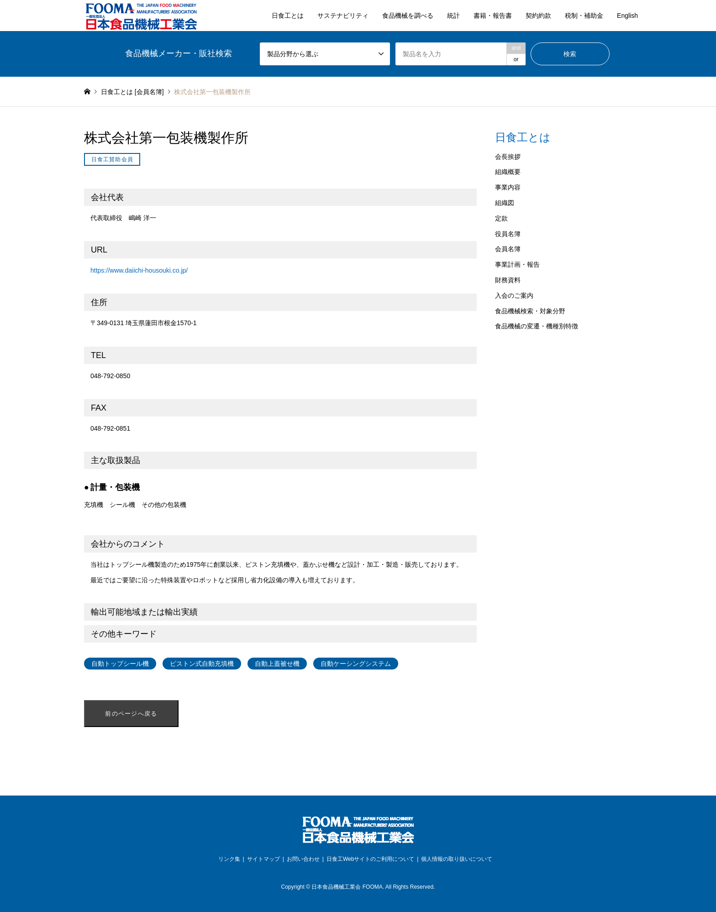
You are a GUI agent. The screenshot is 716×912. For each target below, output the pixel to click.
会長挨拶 (508, 156)
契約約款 (538, 15)
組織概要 (508, 171)
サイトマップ (263, 859)
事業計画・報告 (517, 264)
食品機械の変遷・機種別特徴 (536, 326)
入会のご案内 (514, 295)
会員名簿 (508, 249)
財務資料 (508, 280)
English (627, 15)
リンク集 (229, 859)
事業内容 (508, 187)
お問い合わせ (303, 859)
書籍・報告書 (493, 15)
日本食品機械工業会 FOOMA (346, 887)
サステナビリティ (343, 15)
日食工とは (288, 15)
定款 (501, 218)
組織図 (504, 202)
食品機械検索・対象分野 (530, 311)
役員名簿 (508, 233)
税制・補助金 (584, 15)
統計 (453, 15)
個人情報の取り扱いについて (456, 859)
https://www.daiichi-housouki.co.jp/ (139, 270)
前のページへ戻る (131, 713)
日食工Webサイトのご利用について (370, 859)
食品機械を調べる (407, 15)
